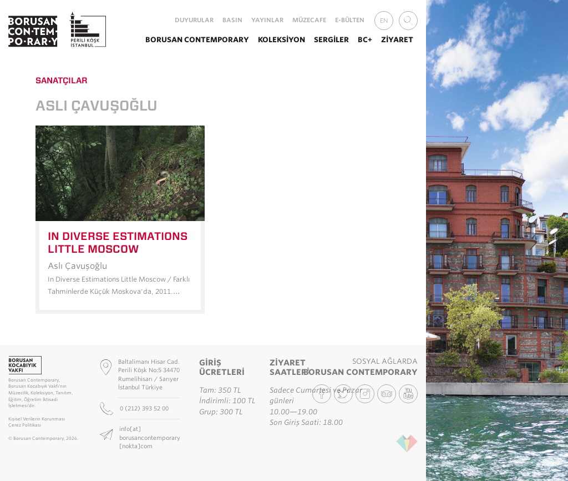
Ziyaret (397, 40)
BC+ (365, 40)
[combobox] (408, 20)
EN (384, 20)
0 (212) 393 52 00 (145, 408)
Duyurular (194, 20)
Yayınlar (267, 20)
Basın (232, 20)
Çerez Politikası (24, 425)
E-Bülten (349, 20)
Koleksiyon (281, 40)
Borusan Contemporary (197, 40)
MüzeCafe (309, 20)
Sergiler (331, 40)
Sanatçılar (62, 81)
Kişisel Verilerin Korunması (36, 419)
